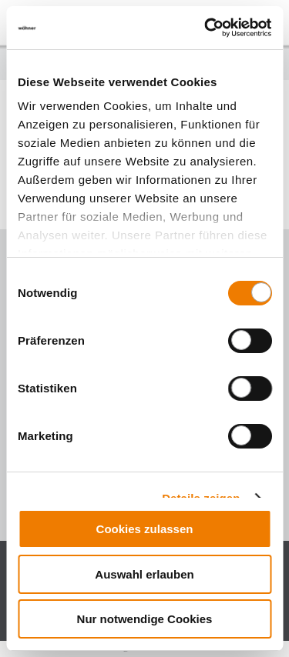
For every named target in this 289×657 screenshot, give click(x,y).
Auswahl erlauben (144, 574)
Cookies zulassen (144, 528)
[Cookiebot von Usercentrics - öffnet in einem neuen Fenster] (205, 28)
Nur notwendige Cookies (145, 618)
